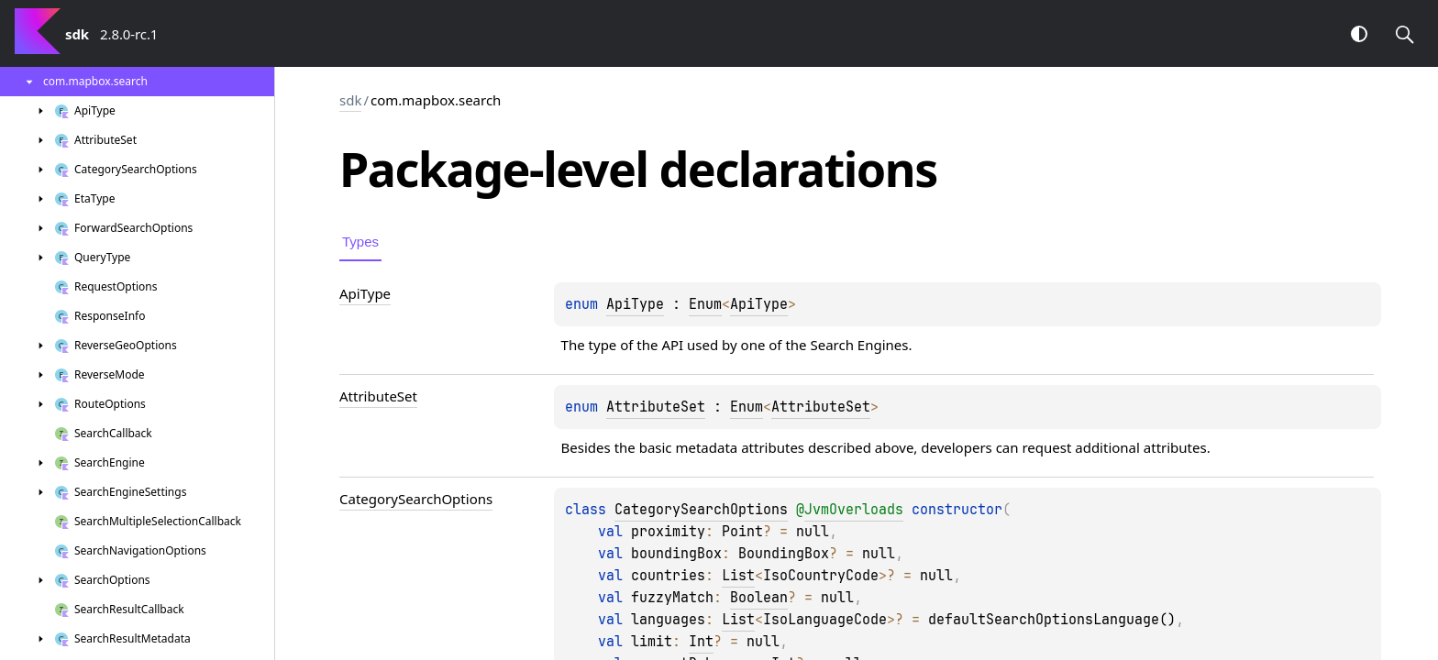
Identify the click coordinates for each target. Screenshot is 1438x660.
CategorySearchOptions (701, 509)
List (738, 575)
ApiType (635, 304)
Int (701, 641)
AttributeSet (655, 407)
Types (360, 241)
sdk (350, 100)
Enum (705, 304)
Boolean (759, 597)
